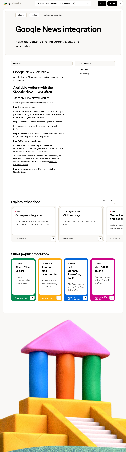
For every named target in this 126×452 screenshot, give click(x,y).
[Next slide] (112, 200)
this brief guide (40, 151)
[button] (120, 3)
